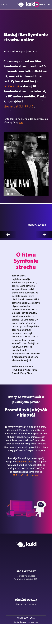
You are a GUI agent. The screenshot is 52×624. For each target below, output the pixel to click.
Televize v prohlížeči (26, 576)
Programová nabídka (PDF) (26, 579)
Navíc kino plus (24, 461)
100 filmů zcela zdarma (25, 475)
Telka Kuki (42, 4)
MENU (5, 4)
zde (21, 122)
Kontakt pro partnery (26, 604)
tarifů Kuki (11, 86)
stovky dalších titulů (18, 106)
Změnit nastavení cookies (26, 622)
